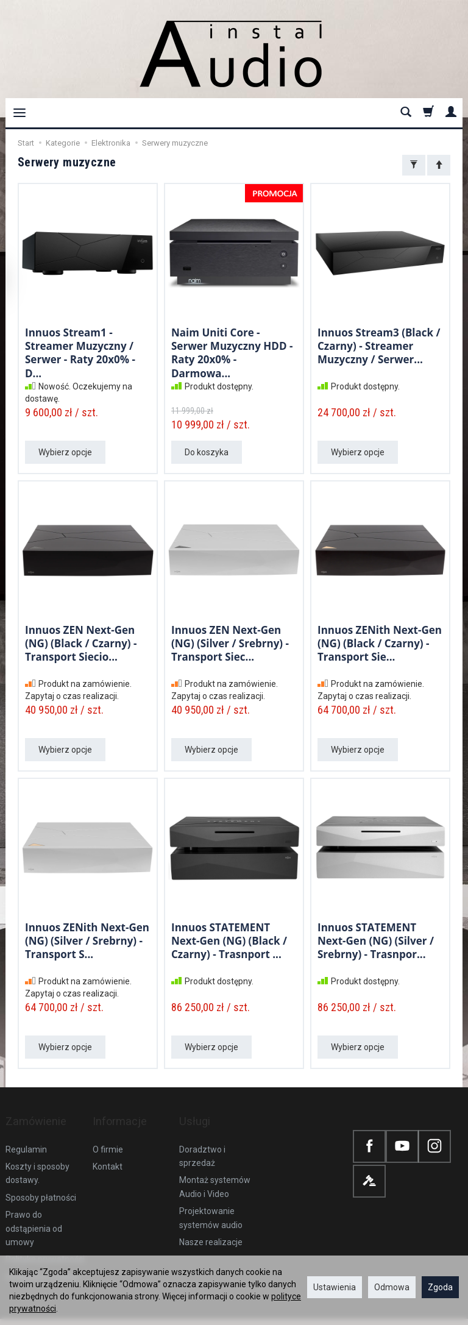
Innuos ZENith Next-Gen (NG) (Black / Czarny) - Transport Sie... (379, 641)
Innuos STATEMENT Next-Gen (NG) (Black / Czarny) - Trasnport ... (229, 939)
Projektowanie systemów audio (211, 1200)
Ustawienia (334, 1287)
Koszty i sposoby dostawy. (37, 1156)
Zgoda (440, 1287)
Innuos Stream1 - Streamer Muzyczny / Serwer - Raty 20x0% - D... (80, 350)
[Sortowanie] (438, 165)
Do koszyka (207, 452)
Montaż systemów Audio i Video (214, 1169)
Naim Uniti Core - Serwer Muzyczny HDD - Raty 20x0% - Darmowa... (231, 350)
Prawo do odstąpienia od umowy (33, 1211)
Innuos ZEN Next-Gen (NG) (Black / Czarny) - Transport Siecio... (80, 641)
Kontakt (107, 1149)
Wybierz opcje (65, 452)
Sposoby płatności (40, 1180)
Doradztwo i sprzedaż (202, 1139)
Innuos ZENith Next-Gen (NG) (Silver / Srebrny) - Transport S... (87, 939)
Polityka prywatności (45, 1242)
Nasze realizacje (211, 1225)
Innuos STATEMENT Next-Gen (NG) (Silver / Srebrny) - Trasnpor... (375, 939)
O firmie (108, 1132)
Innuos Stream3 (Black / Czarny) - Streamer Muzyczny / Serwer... (379, 344)
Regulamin (26, 1132)
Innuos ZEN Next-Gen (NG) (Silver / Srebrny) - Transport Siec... (230, 641)
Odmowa (392, 1287)
